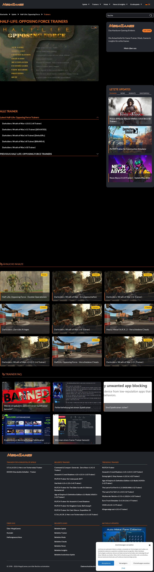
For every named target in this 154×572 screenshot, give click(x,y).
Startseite (4, 14)
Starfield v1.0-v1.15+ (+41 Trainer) (67, 483)
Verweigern (123, 563)
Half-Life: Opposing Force (30, 14)
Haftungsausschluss (14, 537)
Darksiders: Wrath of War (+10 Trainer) (18, 147)
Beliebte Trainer (60, 533)
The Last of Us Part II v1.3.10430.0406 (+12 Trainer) (122, 487)
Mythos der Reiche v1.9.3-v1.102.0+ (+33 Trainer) (121, 496)
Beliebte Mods (60, 537)
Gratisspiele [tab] (144, 93)
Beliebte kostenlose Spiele (64, 555)
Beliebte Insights (60, 550)
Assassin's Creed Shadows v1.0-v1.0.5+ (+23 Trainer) (74, 474)
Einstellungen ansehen (142, 563)
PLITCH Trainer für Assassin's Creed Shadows (72, 501)
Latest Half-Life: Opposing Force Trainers (19, 117)
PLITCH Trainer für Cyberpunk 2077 (68, 479)
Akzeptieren (106, 563)
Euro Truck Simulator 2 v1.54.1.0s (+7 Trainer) (120, 501)
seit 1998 (147, 30)
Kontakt (10, 533)
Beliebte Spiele (60, 528)
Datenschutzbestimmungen (91, 566)
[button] (150, 545)
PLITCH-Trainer (108, 467)
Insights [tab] (132, 93)
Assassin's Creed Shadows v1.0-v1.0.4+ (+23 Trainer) (122, 472)
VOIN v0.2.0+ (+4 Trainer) (112, 505)
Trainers (47, 14)
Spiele (14, 14)
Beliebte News (60, 546)
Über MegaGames (14, 528)
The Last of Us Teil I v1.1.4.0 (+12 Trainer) (118, 492)
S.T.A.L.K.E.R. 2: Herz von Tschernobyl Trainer (24, 467)
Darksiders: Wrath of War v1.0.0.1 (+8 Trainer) (21, 123)
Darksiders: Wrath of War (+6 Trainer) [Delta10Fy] (23, 135)
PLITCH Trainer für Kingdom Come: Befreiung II (72, 506)
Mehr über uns (130, 48)
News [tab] (122, 93)
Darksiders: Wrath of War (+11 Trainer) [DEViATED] (24, 129)
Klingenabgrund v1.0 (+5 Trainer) (115, 509)
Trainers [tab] (112, 93)
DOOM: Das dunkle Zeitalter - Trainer (21, 472)
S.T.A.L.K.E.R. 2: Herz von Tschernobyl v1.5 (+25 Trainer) (76, 514)
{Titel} (123, 568)
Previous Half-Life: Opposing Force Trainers (26, 154)
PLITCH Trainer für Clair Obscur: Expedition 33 (72, 510)
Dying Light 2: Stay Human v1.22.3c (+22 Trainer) (121, 476)
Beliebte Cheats (60, 541)
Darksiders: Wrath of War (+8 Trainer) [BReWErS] (23, 141)
